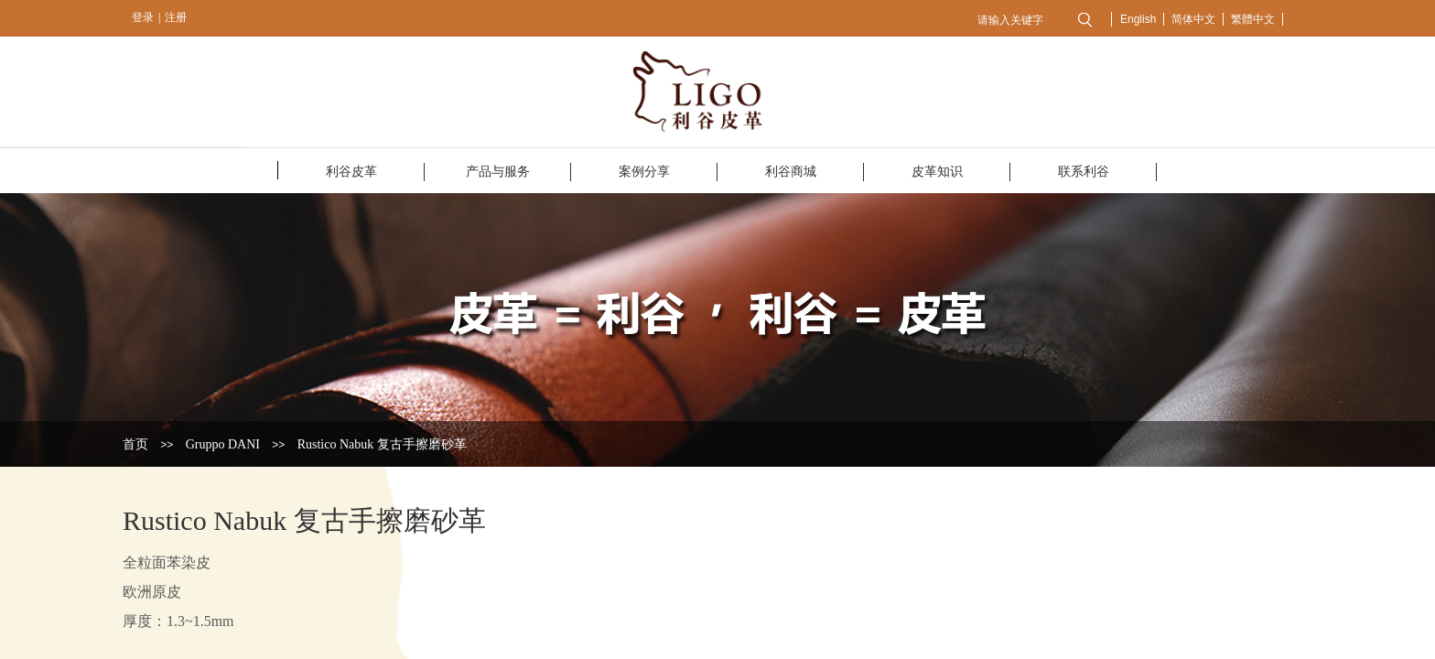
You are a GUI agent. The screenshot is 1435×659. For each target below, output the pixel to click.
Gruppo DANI (223, 444)
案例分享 (644, 171)
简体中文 (1193, 19)
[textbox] (1017, 20)
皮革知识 (937, 171)
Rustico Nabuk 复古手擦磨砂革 (382, 444)
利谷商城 (790, 171)
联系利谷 (1083, 171)
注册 (176, 17)
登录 (143, 17)
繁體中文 (1253, 19)
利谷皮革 (351, 171)
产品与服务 (498, 171)
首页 (135, 444)
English (1138, 19)
